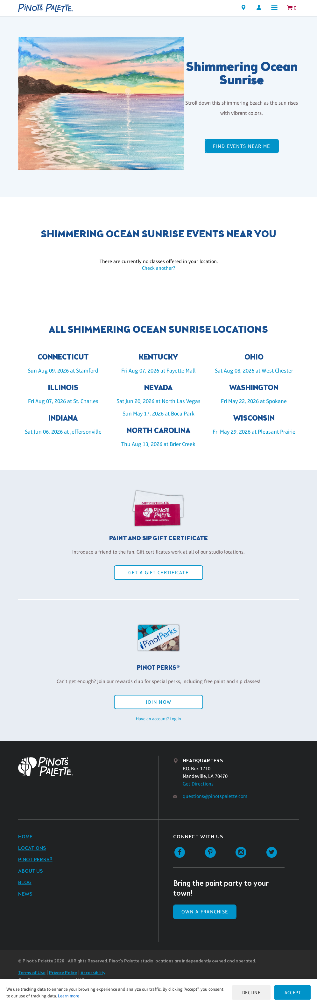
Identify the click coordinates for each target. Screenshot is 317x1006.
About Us (30, 871)
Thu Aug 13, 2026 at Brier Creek (158, 444)
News (25, 894)
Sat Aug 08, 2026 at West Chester (254, 370)
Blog (25, 882)
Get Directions (198, 784)
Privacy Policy (63, 973)
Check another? (158, 268)
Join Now (158, 702)
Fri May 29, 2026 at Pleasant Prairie (254, 432)
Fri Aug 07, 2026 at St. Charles (63, 401)
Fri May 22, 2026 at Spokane (254, 401)
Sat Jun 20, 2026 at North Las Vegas (158, 401)
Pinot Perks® (35, 859)
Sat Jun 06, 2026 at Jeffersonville (63, 432)
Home (25, 837)
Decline (251, 992)
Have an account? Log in (158, 718)
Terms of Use (32, 973)
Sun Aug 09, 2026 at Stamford (63, 370)
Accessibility (93, 973)
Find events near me (241, 146)
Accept (292, 992)
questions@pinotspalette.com (215, 796)
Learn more (68, 995)
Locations (32, 848)
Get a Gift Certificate (158, 572)
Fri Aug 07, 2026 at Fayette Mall (158, 370)
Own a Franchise (204, 912)
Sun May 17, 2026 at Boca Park (158, 413)
